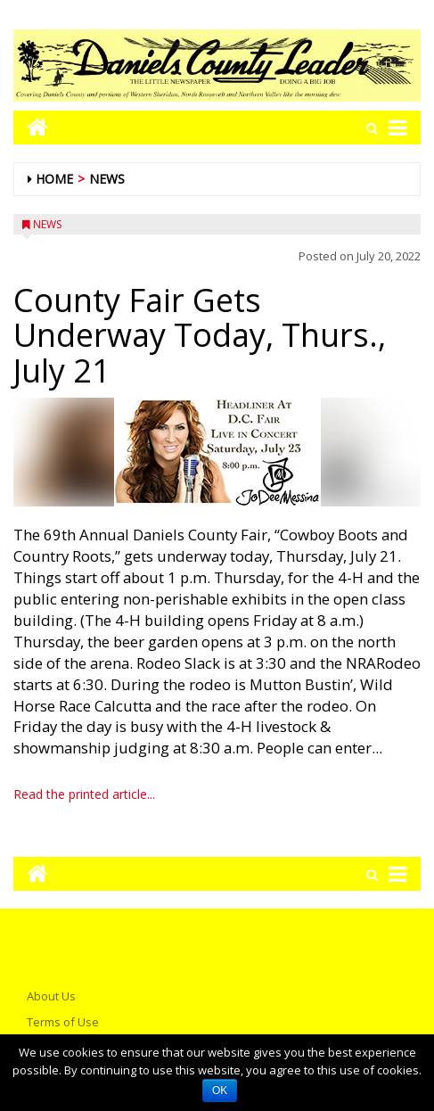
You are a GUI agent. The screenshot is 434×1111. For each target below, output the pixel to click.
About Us (51, 996)
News (107, 178)
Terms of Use (63, 1022)
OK (219, 1090)
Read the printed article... (84, 794)
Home (54, 178)
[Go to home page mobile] (30, 127)
